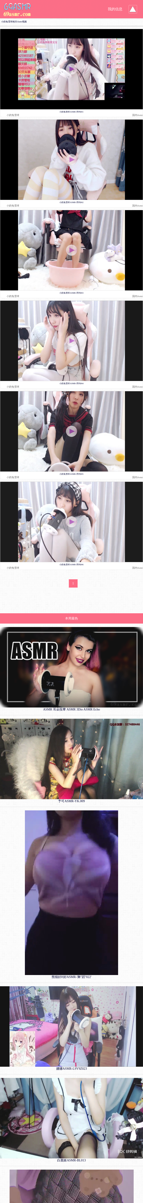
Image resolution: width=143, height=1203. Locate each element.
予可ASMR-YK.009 (71, 801)
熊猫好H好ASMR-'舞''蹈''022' (72, 977)
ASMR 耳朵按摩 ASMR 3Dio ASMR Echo (71, 709)
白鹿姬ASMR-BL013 (71, 1160)
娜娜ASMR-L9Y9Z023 (71, 1068)
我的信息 (115, 9)
